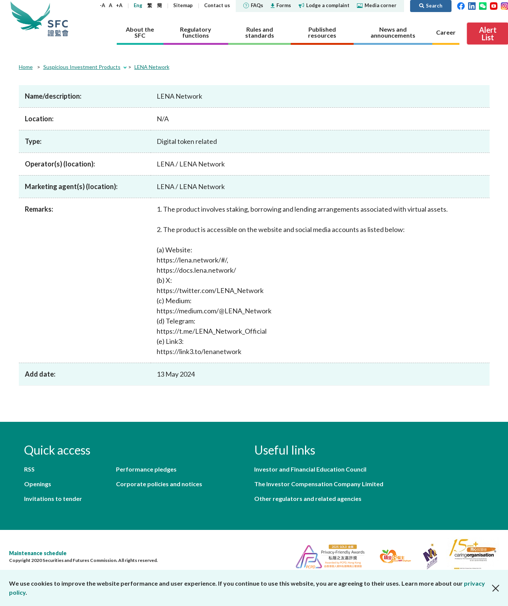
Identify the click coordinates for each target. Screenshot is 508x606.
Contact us (217, 5)
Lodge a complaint (324, 5)
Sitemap (183, 5)
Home (26, 67)
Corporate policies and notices (159, 483)
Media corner (377, 5)
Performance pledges (146, 469)
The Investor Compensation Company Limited (318, 483)
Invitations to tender (53, 498)
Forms (281, 5)
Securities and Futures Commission (58, 18)
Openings (37, 483)
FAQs (253, 5)
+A (119, 5)
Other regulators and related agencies (308, 498)
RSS (29, 469)
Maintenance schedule (38, 553)
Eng (138, 5)
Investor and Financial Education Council (310, 469)
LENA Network (151, 67)
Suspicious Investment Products (82, 67)
